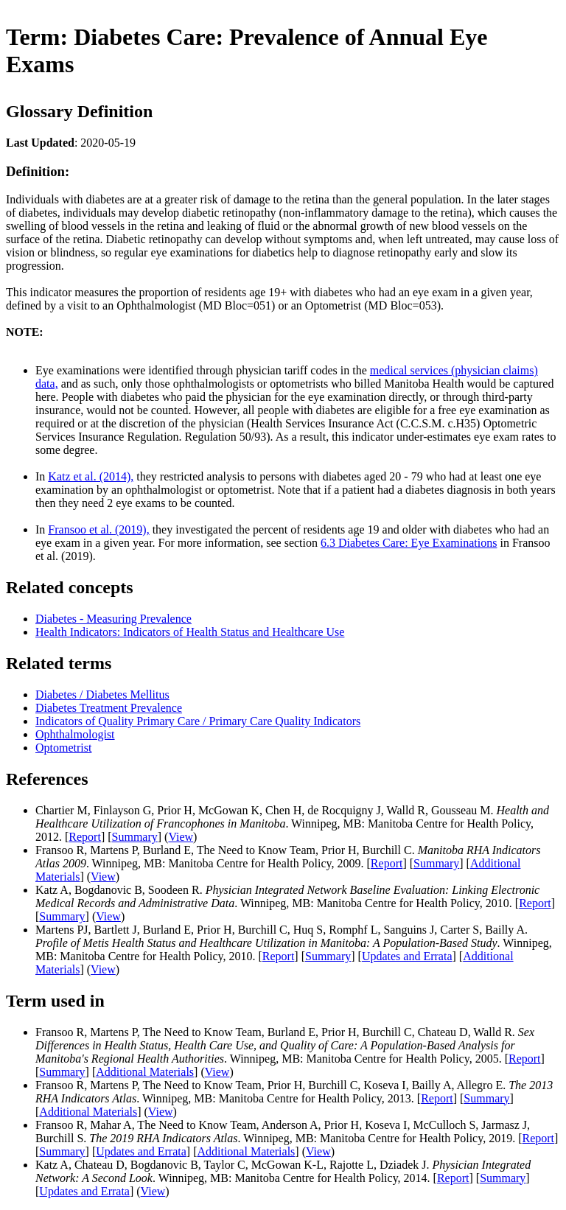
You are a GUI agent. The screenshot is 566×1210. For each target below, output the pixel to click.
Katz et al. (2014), (90, 476)
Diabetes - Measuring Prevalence (113, 618)
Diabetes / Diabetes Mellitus (102, 694)
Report (85, 836)
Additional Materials (145, 1072)
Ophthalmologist (75, 734)
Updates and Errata (407, 956)
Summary (135, 836)
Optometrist (63, 747)
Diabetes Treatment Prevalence (108, 708)
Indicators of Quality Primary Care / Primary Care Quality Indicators (197, 721)
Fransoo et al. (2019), (98, 529)
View (180, 836)
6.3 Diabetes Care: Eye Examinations (409, 542)
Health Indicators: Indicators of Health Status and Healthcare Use (189, 632)
